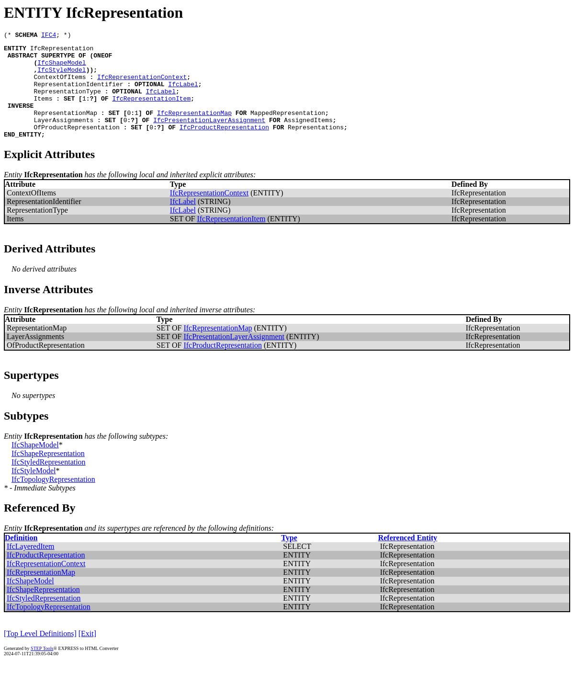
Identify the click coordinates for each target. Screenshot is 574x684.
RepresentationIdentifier (78, 94)
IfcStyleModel (61, 76)
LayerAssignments (63, 137)
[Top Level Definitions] (40, 654)
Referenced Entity (408, 558)
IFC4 (48, 36)
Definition (21, 558)
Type (289, 558)
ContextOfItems (60, 85)
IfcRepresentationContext (142, 85)
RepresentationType (67, 102)
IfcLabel (183, 94)
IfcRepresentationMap (194, 128)
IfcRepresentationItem (151, 111)
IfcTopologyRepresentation (53, 499)
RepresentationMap (65, 128)
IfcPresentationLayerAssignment (209, 137)
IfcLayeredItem (30, 566)
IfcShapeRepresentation (48, 473)
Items (43, 111)
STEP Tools (42, 668)
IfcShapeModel (61, 68)
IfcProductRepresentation (224, 145)
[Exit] (87, 654)
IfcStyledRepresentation (48, 482)
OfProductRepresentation (76, 145)
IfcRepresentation (62, 50)
